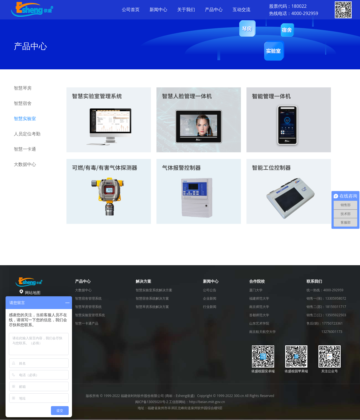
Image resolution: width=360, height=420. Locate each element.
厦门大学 (256, 290)
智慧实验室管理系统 (90, 315)
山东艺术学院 (259, 323)
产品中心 (214, 9)
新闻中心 (158, 9)
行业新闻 (209, 306)
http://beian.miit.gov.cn (207, 401)
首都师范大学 (259, 315)
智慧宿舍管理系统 (88, 298)
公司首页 (131, 9)
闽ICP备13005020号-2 (151, 401)
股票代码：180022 (288, 6)
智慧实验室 (25, 118)
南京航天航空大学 (262, 331)
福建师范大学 (259, 298)
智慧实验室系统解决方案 (154, 290)
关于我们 (186, 9)
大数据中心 (25, 164)
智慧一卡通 (25, 149)
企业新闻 (209, 298)
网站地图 (32, 292)
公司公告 (209, 290)
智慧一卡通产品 (86, 323)
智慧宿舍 (23, 103)
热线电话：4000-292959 (293, 13)
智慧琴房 (23, 88)
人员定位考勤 (27, 134)
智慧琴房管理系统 (88, 306)
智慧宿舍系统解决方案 (152, 298)
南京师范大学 (259, 306)
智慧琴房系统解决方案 (152, 306)
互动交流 (241, 9)
